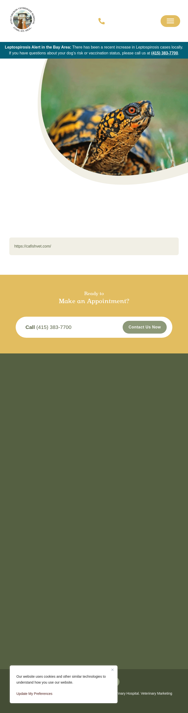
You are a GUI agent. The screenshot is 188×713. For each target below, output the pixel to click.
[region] (64, 684)
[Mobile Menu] (170, 21)
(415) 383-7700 (164, 53)
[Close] (112, 670)
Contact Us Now (145, 327)
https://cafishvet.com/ (32, 246)
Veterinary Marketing (156, 693)
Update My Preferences (34, 694)
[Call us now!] (99, 21)
